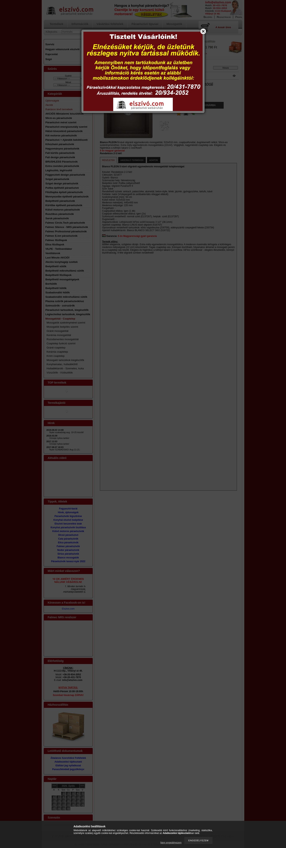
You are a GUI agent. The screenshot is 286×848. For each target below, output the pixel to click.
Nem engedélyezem (171, 842)
